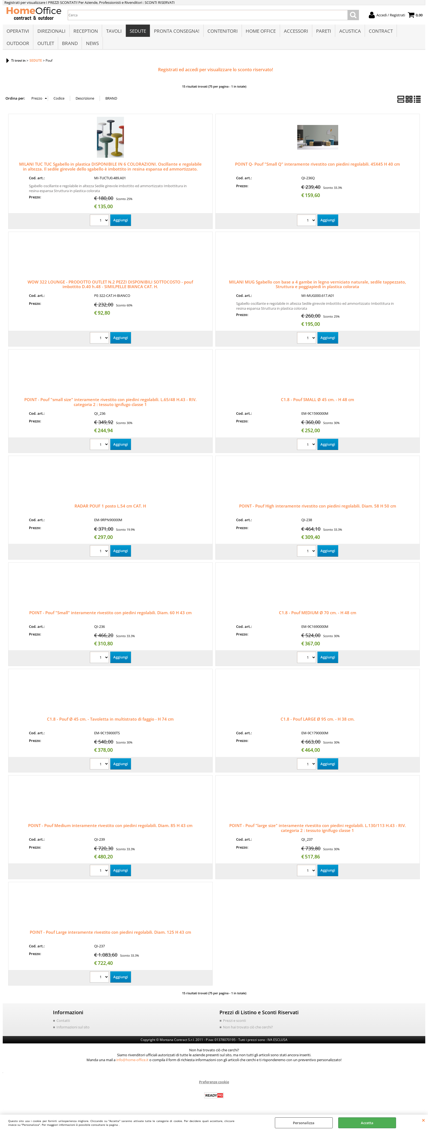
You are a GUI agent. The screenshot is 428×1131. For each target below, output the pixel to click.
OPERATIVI (18, 32)
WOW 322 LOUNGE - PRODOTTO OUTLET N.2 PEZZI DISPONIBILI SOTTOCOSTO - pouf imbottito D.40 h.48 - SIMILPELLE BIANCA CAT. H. (110, 287)
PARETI (322, 32)
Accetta (367, 1122)
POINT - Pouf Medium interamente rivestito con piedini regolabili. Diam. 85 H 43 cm (110, 828)
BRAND (70, 45)
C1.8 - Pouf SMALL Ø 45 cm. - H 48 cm (317, 402)
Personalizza (303, 1122)
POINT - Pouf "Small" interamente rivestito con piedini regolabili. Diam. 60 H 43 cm (110, 615)
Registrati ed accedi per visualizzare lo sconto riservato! (215, 73)
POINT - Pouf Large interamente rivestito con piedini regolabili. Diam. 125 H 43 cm (110, 935)
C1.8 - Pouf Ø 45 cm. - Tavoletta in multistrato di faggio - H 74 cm (110, 722)
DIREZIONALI (51, 32)
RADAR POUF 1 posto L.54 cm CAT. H (110, 509)
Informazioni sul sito (73, 1030)
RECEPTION (85, 32)
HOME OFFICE (260, 32)
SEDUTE (137, 32)
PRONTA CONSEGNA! (176, 32)
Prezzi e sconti (234, 1023)
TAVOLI (113, 32)
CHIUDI (423, 1120)
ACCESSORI (295, 32)
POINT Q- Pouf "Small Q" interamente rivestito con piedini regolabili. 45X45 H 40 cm (317, 167)
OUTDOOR (18, 45)
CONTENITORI (222, 32)
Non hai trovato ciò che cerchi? (248, 1030)
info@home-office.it (132, 1062)
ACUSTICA (348, 32)
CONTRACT (379, 32)
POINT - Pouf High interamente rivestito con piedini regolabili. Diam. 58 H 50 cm (317, 509)
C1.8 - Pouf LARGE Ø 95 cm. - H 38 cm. (318, 722)
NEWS (91, 45)
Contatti (63, 1023)
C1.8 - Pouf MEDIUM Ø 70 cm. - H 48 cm (317, 615)
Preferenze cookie (214, 1084)
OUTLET (45, 45)
